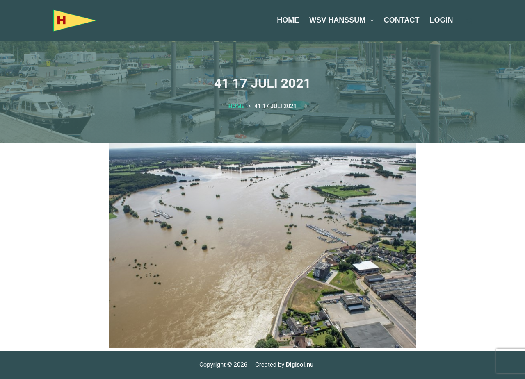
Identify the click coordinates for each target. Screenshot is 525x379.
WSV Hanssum (343, 20)
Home (288, 20)
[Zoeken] (469, 21)
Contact (402, 20)
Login (441, 20)
